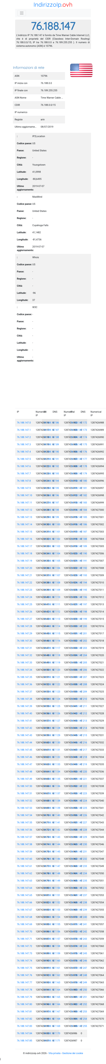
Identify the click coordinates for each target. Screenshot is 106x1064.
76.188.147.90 (51, 451)
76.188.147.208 (78, 684)
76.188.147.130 (52, 742)
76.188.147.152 (52, 902)
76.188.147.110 (52, 597)
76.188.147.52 (24, 800)
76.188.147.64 (24, 888)
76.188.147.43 (24, 735)
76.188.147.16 (24, 539)
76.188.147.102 (52, 539)
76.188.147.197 (78, 604)
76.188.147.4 (24, 451)
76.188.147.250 (78, 989)
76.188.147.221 (78, 778)
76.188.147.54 (24, 815)
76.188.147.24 (24, 597)
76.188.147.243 (78, 938)
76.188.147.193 (78, 575)
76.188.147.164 (52, 989)
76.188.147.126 (52, 713)
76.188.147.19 (24, 560)
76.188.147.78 (24, 989)
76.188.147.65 (24, 895)
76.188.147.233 (78, 866)
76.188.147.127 (52, 720)
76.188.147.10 (24, 495)
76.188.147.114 (52, 626)
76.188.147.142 (52, 829)
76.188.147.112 (52, 611)
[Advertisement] (53, 58)
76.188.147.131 (52, 749)
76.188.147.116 (52, 640)
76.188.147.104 (52, 553)
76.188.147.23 (24, 589)
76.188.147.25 (24, 604)
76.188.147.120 (52, 669)
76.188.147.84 (24, 1033)
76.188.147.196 (78, 597)
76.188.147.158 (52, 946)
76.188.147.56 (24, 829)
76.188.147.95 (51, 488)
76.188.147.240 (78, 917)
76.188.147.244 (78, 946)
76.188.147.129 (52, 735)
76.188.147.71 (24, 938)
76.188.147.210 (78, 699)
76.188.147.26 (24, 611)
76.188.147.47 (24, 764)
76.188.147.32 (24, 655)
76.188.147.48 (24, 771)
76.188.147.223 (78, 793)
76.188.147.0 (24, 422)
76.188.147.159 (52, 953)
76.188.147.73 (24, 953)
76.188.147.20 (24, 568)
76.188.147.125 (52, 706)
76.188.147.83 (24, 1026)
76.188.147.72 (24, 946)
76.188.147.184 (78, 509)
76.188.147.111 (52, 604)
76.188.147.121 (52, 677)
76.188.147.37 (24, 691)
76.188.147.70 (24, 931)
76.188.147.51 (24, 793)
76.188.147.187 (78, 531)
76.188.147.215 (78, 735)
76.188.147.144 (52, 844)
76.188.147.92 (51, 466)
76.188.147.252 (78, 1004)
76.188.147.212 (78, 713)
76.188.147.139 (52, 808)
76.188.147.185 (78, 517)
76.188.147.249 (78, 982)
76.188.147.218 (78, 757)
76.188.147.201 (78, 633)
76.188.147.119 (52, 662)
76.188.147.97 (51, 502)
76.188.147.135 (52, 778)
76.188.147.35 (24, 677)
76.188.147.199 (78, 619)
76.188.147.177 (78, 459)
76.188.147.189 (78, 546)
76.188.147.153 (52, 909)
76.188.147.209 (78, 691)
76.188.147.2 (24, 437)
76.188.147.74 (24, 960)
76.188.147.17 (24, 546)
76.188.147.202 (78, 640)
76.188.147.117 (52, 648)
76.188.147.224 (78, 800)
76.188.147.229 (78, 837)
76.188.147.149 (52, 880)
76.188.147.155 (52, 924)
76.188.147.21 (24, 575)
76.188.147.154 (52, 917)
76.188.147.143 (52, 837)
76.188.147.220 (78, 771)
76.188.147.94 (51, 480)
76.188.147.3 (24, 444)
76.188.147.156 (52, 931)
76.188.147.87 (51, 430)
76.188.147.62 (24, 873)
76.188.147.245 (78, 953)
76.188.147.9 (24, 488)
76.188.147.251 (78, 997)
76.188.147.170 (52, 1033)
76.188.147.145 (52, 851)
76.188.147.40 (24, 713)
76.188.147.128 (52, 728)
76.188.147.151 (52, 895)
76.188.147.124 (52, 699)
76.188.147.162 (52, 975)
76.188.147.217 (78, 749)
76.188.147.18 (24, 553)
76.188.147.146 (52, 858)
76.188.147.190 (78, 553)
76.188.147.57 (24, 837)
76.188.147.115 (52, 633)
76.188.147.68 (24, 917)
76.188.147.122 (52, 684)
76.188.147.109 (52, 589)
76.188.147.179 (78, 473)
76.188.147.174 (78, 437)
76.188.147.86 (51, 422)
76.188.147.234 (78, 873)
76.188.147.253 (78, 1011)
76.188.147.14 (24, 524)
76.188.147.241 (78, 924)
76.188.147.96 (51, 495)
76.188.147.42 (24, 728)
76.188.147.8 (24, 480)
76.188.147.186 (78, 524)
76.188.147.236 (78, 888)
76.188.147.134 (52, 771)
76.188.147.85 (24, 1040)
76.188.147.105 (52, 560)
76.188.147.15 (24, 531)
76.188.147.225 (78, 808)
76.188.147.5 (24, 459)
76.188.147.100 (52, 524)
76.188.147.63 (24, 880)
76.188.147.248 (78, 975)
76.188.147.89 (51, 444)
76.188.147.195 (78, 589)
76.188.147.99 (51, 517)
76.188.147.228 (78, 829)
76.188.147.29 (24, 633)
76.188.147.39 (24, 706)
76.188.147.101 (52, 531)
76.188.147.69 (24, 924)
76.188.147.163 (52, 982)
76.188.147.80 (24, 1004)
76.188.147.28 (24, 626)
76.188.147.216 (78, 742)
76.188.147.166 (52, 1004)
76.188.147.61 (24, 866)
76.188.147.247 (78, 968)
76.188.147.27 (24, 619)
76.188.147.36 (24, 684)
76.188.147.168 (52, 1018)
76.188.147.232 (78, 858)
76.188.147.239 (78, 909)
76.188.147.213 (78, 720)
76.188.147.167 (52, 1011)
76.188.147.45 (24, 749)
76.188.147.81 (24, 1011)
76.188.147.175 (78, 444)
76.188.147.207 (78, 677)
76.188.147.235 (78, 880)
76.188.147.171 (52, 1040)
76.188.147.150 (52, 888)
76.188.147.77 (24, 982)
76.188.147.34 (24, 669)
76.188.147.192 (78, 568)
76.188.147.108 (52, 582)
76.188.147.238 (78, 902)
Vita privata (54, 1053)
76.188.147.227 (78, 822)
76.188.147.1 (24, 430)
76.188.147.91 (51, 459)
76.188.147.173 (78, 430)
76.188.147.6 (24, 466)
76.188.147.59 (24, 851)
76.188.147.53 (24, 808)
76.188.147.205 (78, 662)
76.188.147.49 (24, 778)
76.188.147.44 (24, 742)
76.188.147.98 (51, 509)
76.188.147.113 (52, 619)
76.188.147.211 (78, 706)
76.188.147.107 (52, 575)
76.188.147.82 (24, 1018)
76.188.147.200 (78, 626)
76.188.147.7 (24, 473)
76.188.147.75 (24, 968)
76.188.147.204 (78, 655)
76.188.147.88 (51, 437)
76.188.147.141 (52, 822)
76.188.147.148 (52, 873)
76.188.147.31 (24, 648)
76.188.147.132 (52, 757)
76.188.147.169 (52, 1026)
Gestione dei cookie (72, 1053)
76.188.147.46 (24, 757)
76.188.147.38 (24, 699)
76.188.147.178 (78, 466)
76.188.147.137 (52, 793)
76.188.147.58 (24, 844)
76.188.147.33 (24, 662)
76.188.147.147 (52, 866)
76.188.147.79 (24, 997)
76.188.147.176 (78, 451)
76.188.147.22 (24, 582)
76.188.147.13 (24, 517)
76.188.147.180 (78, 480)
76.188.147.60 (24, 858)
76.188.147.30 (24, 640)
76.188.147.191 (78, 560)
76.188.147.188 (78, 539)
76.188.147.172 (78, 422)
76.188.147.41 (24, 720)
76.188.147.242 (78, 931)
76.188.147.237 (78, 895)
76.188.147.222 (78, 786)
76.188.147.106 (52, 568)
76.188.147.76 (24, 975)
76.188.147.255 (78, 1026)
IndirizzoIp (47, 4)
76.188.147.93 (51, 473)
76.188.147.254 (78, 1018)
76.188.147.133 (52, 764)
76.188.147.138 (52, 800)
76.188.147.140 (52, 815)
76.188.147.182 (78, 495)
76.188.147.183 (78, 502)
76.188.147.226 (78, 815)
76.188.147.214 (78, 728)
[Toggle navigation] (22, 13)
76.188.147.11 (24, 502)
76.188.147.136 (52, 786)
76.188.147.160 (52, 960)
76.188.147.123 (52, 691)
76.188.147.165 (52, 997)
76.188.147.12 (24, 509)
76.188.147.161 (52, 968)
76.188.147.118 (52, 655)
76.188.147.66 (24, 902)
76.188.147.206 (78, 669)
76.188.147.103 (52, 546)
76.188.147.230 (78, 844)
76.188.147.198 (78, 611)
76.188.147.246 (78, 960)
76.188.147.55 (24, 822)
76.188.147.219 (78, 764)
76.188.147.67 (24, 909)
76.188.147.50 (24, 786)
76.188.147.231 (78, 851)
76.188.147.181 (78, 488)
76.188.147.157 (52, 938)
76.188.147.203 (78, 648)
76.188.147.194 (78, 582)
